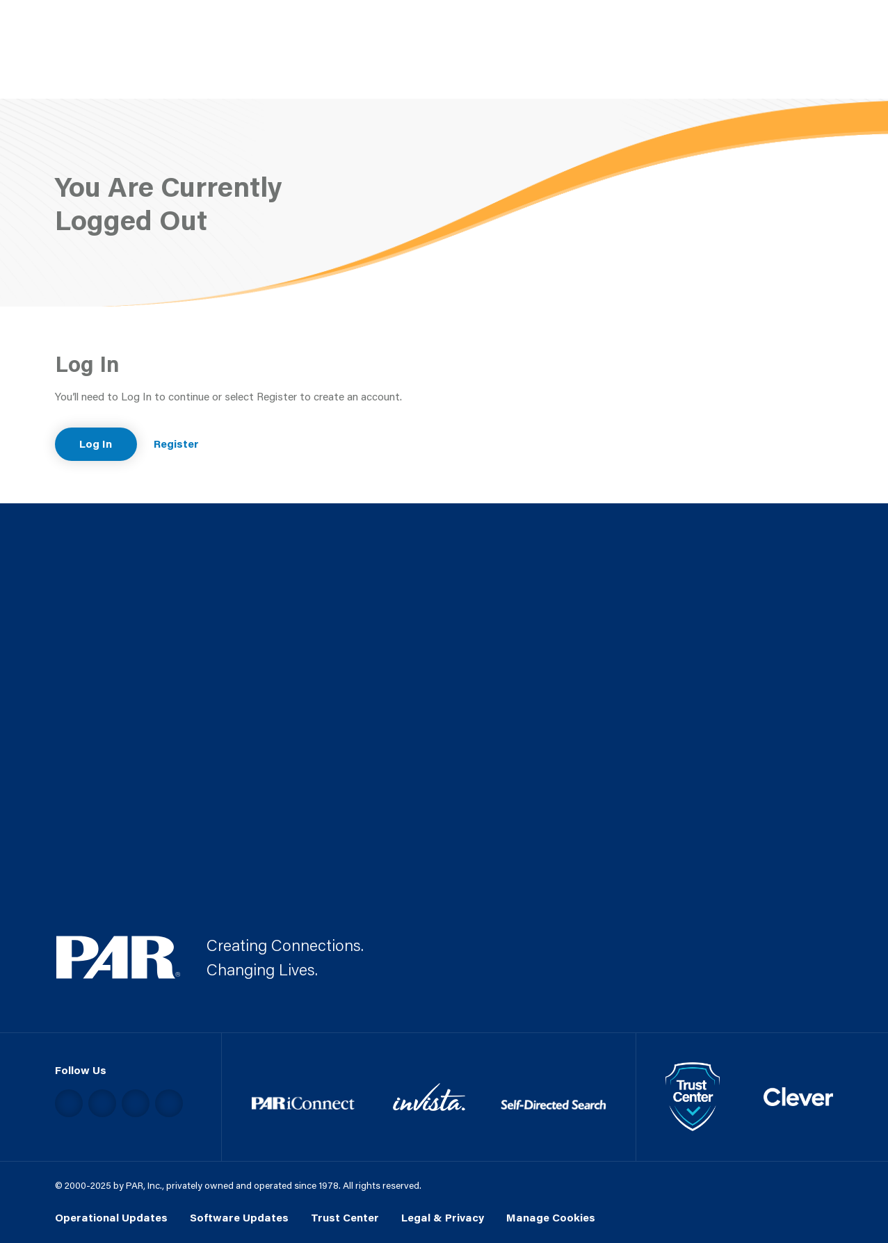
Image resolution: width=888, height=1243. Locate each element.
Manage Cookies (550, 1217)
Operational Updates (111, 1217)
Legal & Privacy (442, 1217)
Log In (95, 443)
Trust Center (345, 1217)
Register (176, 443)
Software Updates (239, 1217)
